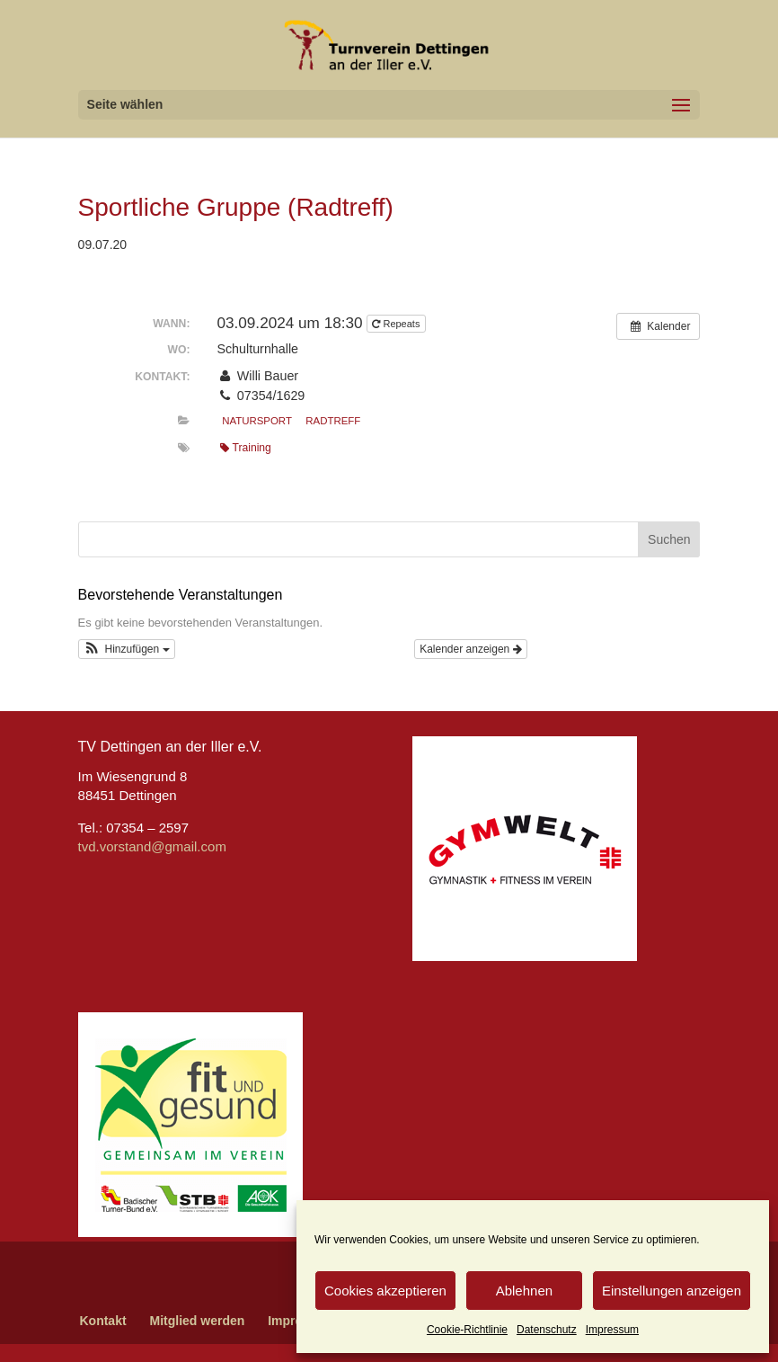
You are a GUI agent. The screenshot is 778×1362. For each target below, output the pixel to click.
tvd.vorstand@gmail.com (152, 846)
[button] (126, 649)
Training (245, 447)
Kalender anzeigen (470, 649)
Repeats (397, 323)
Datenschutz (547, 1329)
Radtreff (332, 420)
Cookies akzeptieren (385, 1290)
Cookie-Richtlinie (467, 1329)
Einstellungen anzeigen (671, 1290)
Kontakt (102, 1320)
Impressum (612, 1329)
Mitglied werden (197, 1320)
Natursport (257, 420)
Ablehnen (524, 1290)
